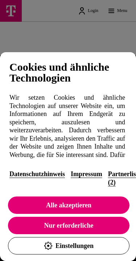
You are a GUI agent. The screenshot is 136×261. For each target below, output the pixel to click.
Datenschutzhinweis (37, 174)
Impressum (86, 174)
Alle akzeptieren (68, 205)
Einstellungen (69, 245)
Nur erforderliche (68, 225)
